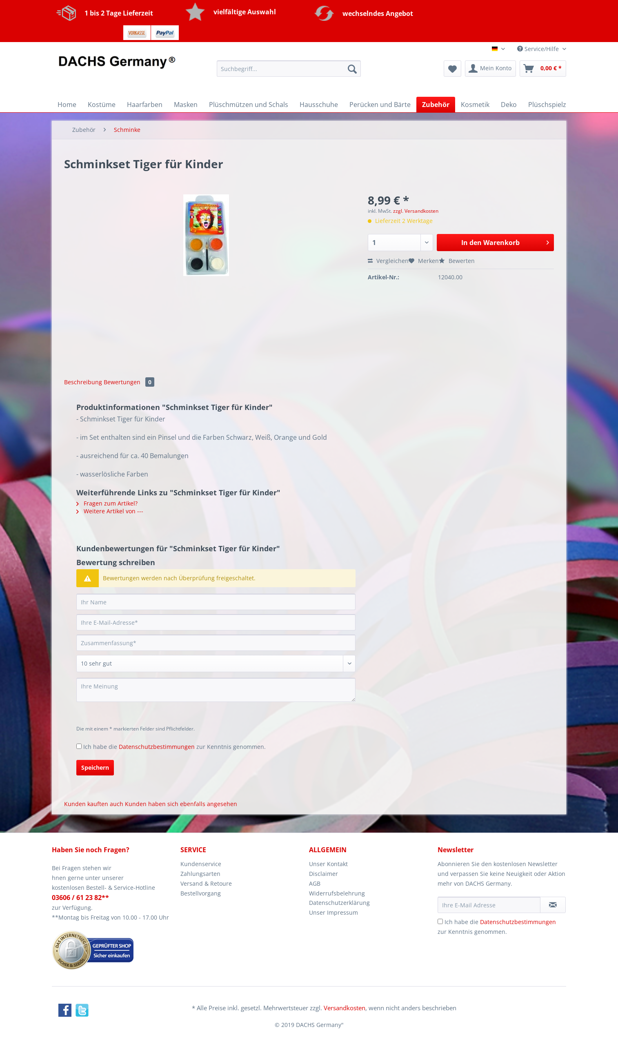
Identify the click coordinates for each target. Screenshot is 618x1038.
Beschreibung (83, 382)
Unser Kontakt (328, 864)
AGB (314, 883)
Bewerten (457, 261)
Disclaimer (323, 874)
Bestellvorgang (200, 893)
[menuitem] (289, 72)
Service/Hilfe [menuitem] (538, 49)
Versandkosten (344, 1008)
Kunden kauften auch (93, 804)
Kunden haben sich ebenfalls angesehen (181, 804)
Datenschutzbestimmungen (157, 747)
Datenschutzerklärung (339, 903)
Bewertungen (129, 382)
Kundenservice (200, 864)
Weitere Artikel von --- (109, 511)
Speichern (95, 767)
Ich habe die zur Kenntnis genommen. (174, 747)
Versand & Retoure (206, 883)
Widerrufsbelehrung (337, 893)
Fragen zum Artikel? (107, 503)
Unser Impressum (333, 912)
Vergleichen (388, 261)
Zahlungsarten (200, 874)
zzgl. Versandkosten (415, 210)
